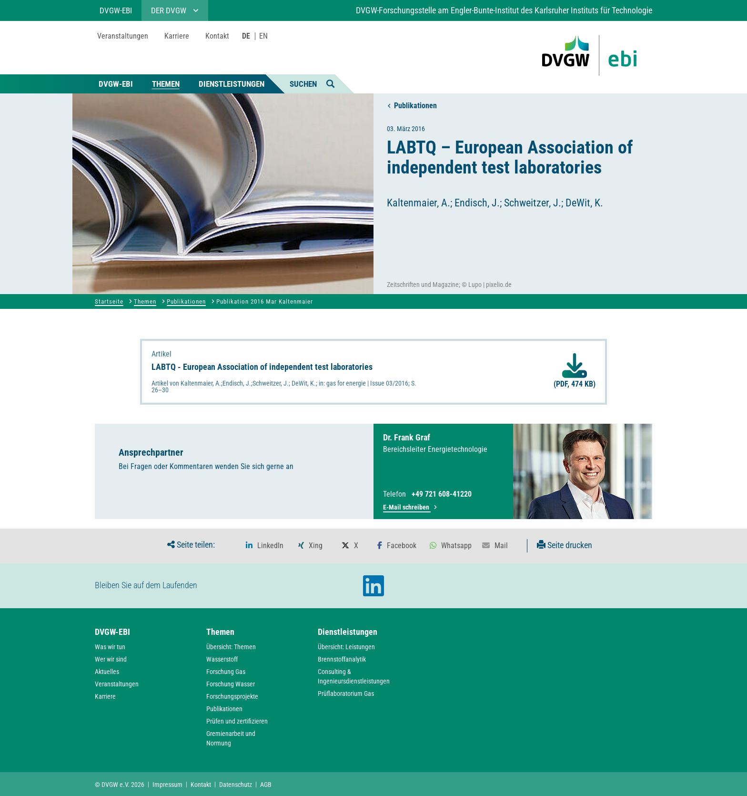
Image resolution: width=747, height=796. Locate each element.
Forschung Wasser (230, 684)
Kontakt (201, 784)
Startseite (109, 301)
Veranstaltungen (117, 684)
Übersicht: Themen (231, 647)
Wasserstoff (222, 659)
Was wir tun (110, 647)
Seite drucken (564, 545)
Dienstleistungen (231, 84)
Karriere (105, 696)
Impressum (167, 784)
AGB (266, 784)
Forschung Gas (225, 671)
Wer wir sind (111, 659)
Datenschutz (235, 784)
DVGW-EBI (116, 84)
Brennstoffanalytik (342, 659)
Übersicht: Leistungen (346, 647)
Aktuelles (107, 671)
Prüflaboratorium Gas (346, 693)
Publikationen (412, 105)
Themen (166, 84)
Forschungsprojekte (232, 696)
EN (263, 36)
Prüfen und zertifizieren (237, 721)
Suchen (312, 83)
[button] (264, 546)
